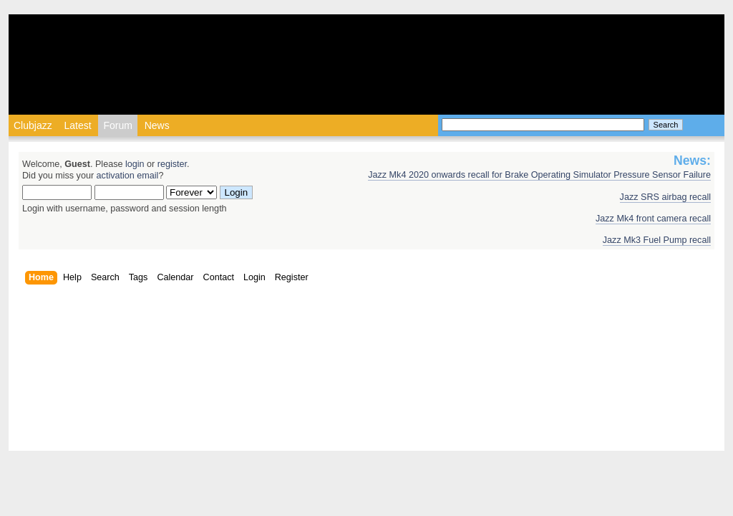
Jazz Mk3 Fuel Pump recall (657, 240)
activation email (128, 176)
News (157, 125)
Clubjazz (33, 125)
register (172, 164)
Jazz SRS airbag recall (665, 197)
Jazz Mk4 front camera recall (653, 219)
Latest (77, 125)
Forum (117, 125)
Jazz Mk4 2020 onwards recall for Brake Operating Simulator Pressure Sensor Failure (539, 175)
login (135, 164)
